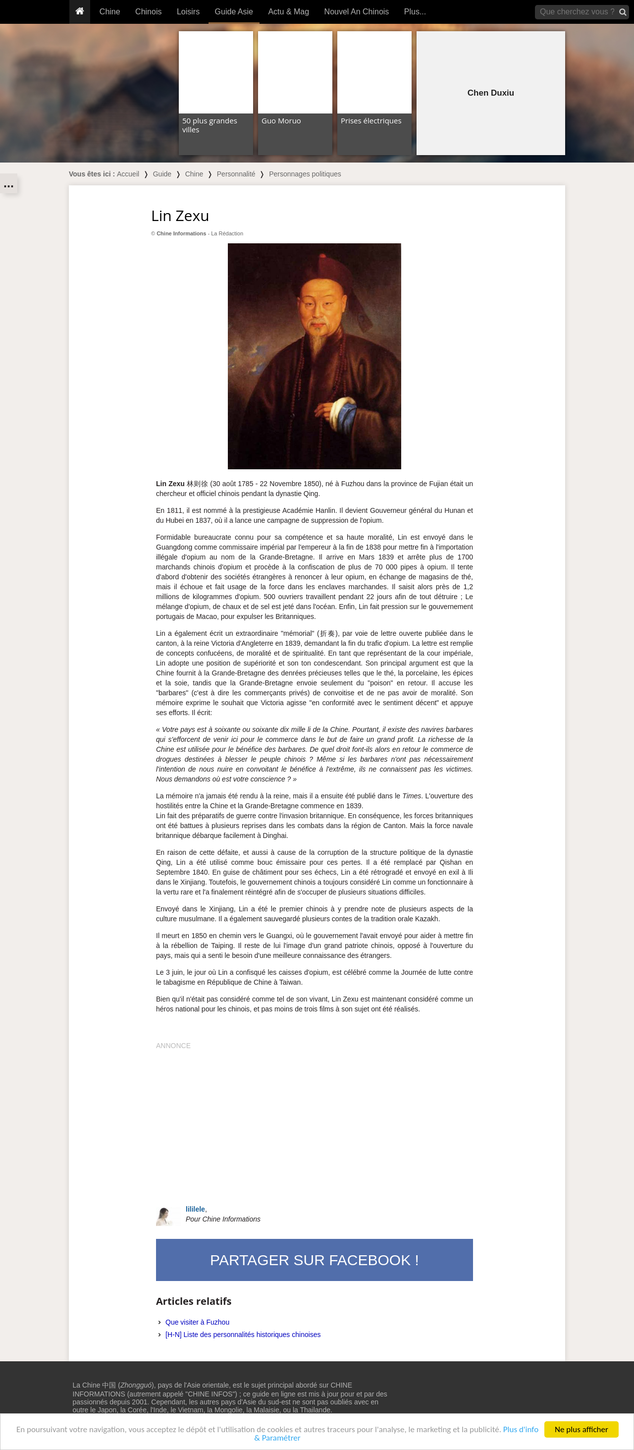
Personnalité (236, 174)
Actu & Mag (288, 11)
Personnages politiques (305, 174)
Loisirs (188, 11)
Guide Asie (234, 11)
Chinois (148, 11)
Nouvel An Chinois (356, 11)
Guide (162, 174)
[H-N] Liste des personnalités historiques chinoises (243, 1334)
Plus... (415, 11)
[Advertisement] (314, 1120)
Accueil (128, 174)
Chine (110, 11)
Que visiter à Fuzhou (197, 1322)
